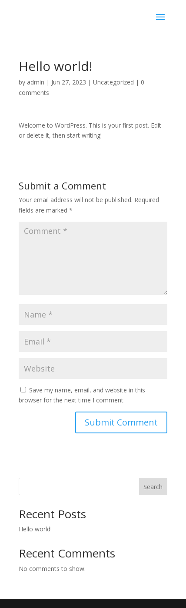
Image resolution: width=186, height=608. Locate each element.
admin (35, 82)
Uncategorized (113, 82)
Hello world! (35, 529)
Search (153, 487)
